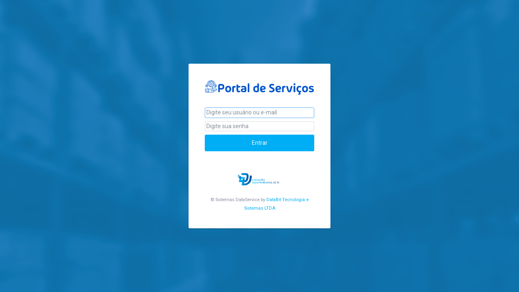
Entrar (260, 143)
